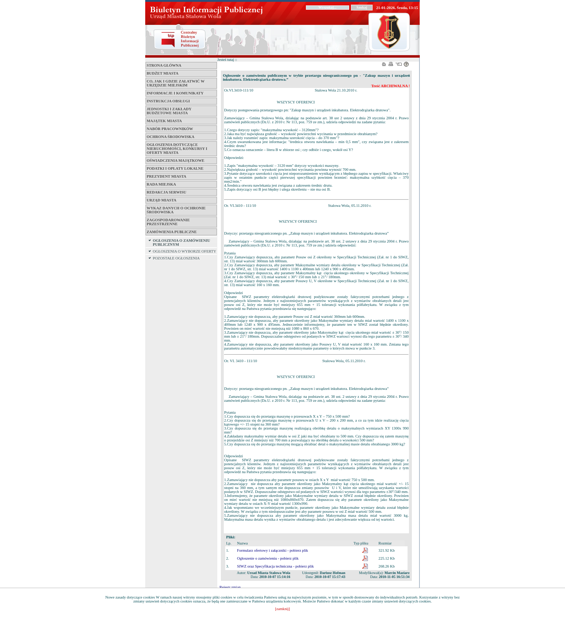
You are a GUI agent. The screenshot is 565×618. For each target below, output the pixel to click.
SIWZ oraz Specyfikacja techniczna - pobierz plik (275, 566)
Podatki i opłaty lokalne (175, 168)
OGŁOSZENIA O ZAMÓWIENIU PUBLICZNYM (181, 242)
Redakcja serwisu (166, 192)
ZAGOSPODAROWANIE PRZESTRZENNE (168, 222)
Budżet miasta (162, 73)
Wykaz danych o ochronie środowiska (176, 210)
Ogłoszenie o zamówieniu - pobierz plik (268, 558)
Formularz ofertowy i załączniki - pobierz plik (272, 550)
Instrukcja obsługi (168, 101)
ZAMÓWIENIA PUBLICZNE (172, 232)
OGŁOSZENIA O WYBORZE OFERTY (184, 251)
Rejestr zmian (230, 587)
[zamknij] (282, 609)
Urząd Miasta (161, 200)
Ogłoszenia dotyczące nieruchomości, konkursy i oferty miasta (177, 149)
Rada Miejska (161, 184)
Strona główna (164, 65)
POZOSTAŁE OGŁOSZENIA (176, 258)
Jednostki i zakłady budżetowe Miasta (169, 111)
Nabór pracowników (170, 129)
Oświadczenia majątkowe (175, 161)
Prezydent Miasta (166, 176)
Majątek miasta (164, 121)
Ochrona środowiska (170, 137)
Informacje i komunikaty (175, 93)
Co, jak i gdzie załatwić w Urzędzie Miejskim (175, 83)
